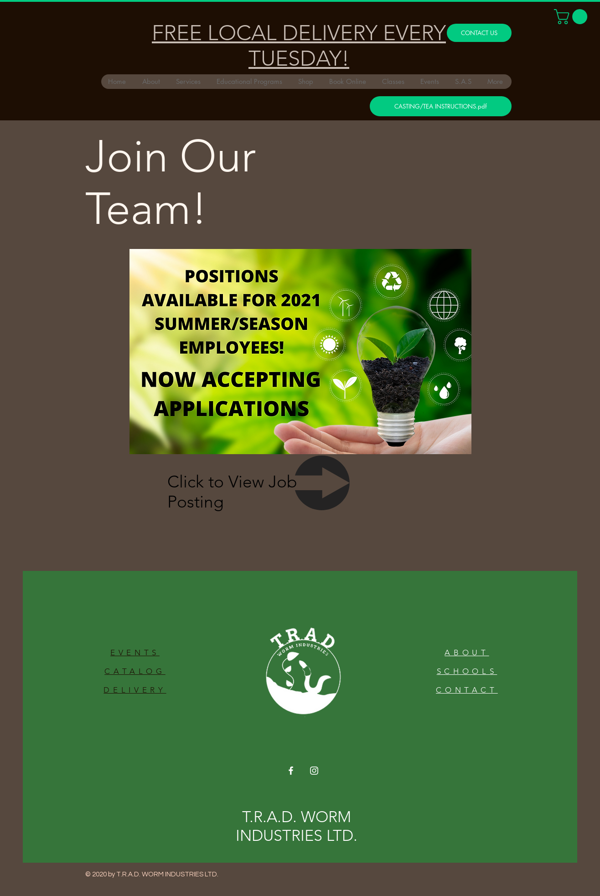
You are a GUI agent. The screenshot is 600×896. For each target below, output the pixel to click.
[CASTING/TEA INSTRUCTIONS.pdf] (441, 106)
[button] (572, 16)
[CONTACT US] (479, 33)
